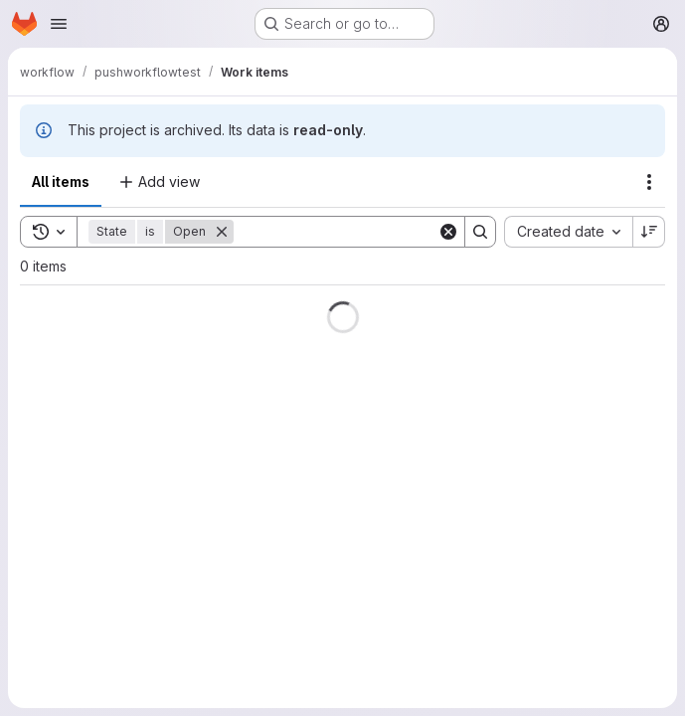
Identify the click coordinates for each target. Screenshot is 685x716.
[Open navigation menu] (59, 24)
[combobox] (568, 232)
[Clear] (448, 232)
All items (60, 181)
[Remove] (222, 232)
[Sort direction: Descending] (649, 232)
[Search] (357, 232)
